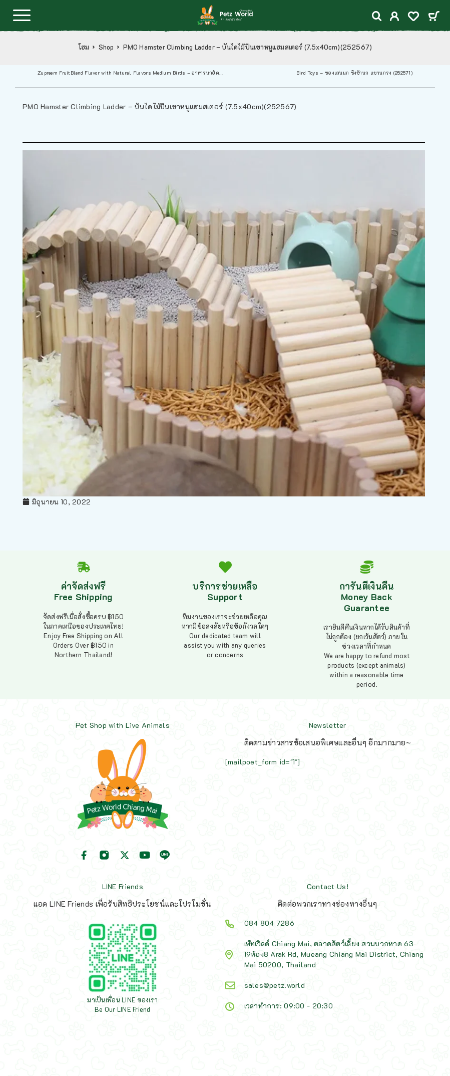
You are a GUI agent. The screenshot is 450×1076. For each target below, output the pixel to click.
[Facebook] (84, 855)
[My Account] (394, 17)
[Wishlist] (413, 17)
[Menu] (21, 15)
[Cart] (433, 17)
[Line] (165, 855)
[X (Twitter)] (125, 855)
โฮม (84, 47)
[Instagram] (104, 855)
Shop (106, 47)
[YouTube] (145, 855)
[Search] (377, 16)
